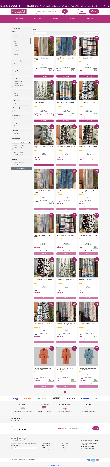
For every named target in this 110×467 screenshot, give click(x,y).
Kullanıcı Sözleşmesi (46, 445)
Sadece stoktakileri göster (20, 162)
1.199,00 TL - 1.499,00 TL (19, 150)
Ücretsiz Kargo (17, 164)
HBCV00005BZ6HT (18, 85)
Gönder (95, 428)
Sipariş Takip (45, 452)
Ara (65, 11)
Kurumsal (44, 438)
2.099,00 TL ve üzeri (18, 154)
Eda (15, 57)
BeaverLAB (16, 45)
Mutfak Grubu (65, 441)
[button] (82, 11)
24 (14, 66)
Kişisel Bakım (65, 449)
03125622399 (16, 421)
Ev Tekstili (14, 31)
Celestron (16, 50)
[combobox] (12, 448)
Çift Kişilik (16, 93)
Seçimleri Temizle (21, 168)
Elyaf (15, 126)
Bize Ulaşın (84, 438)
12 (14, 64)
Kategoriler (64, 438)
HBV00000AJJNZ (18, 83)
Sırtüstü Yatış (17, 133)
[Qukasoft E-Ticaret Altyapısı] (55, 465)
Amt (15, 41)
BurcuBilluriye (17, 48)
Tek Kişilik (16, 95)
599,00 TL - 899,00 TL (19, 145)
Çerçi (15, 52)
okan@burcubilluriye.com (87, 446)
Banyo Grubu (65, 443)
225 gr (15, 110)
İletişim (43, 447)
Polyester (16, 73)
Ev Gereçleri (64, 445)
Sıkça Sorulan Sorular (46, 449)
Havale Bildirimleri (46, 454)
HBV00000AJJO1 (18, 81)
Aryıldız (15, 43)
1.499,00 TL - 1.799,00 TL (19, 152)
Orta (15, 118)
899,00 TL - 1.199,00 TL (19, 148)
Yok (15, 103)
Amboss (16, 39)
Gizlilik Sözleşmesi (46, 443)
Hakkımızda (44, 441)
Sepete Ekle (43, 74)
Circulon (16, 54)
